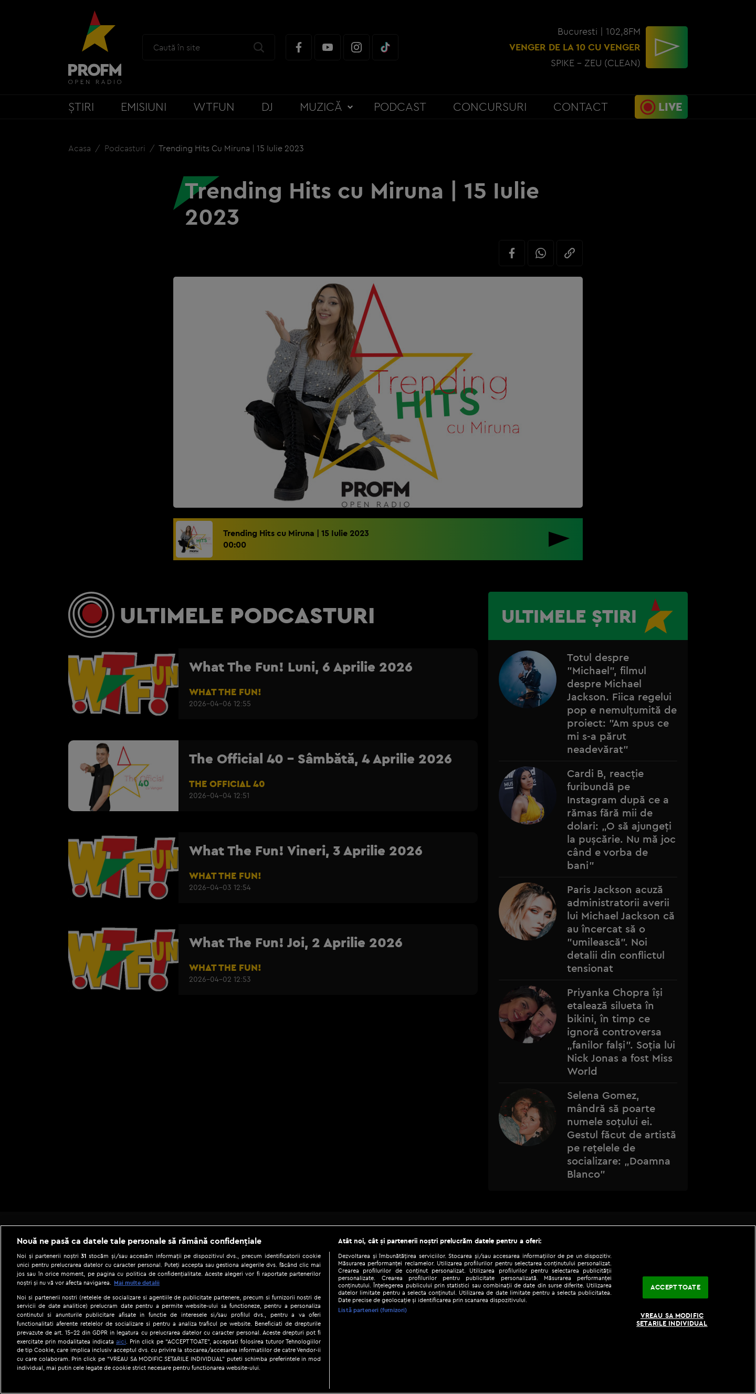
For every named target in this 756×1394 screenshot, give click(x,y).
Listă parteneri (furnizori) (372, 1310)
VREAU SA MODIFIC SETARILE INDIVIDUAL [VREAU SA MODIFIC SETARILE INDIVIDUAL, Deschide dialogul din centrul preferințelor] (671, 1319)
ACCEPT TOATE (675, 1287)
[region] (378, 1309)
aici (121, 1341)
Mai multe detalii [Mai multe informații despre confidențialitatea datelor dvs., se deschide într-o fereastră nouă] (137, 1282)
